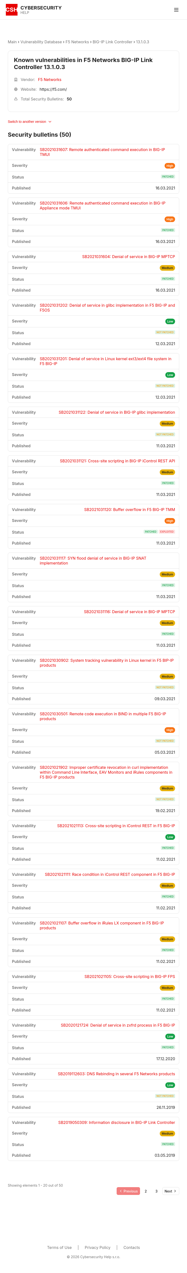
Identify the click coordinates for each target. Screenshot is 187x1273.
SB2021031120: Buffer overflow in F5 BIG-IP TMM (129, 509)
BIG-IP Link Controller (112, 41)
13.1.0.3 (142, 41)
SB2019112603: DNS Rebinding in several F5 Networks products (116, 1073)
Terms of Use (59, 1247)
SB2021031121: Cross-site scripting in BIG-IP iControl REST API (117, 460)
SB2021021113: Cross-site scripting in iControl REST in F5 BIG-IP (116, 825)
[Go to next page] (170, 1191)
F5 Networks (77, 41)
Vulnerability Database (41, 41)
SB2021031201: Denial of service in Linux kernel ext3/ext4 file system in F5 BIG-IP (105, 361)
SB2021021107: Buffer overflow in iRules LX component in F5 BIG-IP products (102, 925)
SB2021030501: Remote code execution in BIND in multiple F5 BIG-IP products (103, 716)
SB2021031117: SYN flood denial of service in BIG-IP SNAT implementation (93, 560)
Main (12, 41)
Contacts (131, 1247)
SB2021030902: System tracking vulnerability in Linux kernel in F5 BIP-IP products (107, 663)
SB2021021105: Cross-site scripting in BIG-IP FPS (129, 976)
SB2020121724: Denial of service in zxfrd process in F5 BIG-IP (118, 1025)
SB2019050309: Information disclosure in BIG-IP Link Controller (116, 1122)
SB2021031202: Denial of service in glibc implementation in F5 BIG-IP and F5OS (107, 308)
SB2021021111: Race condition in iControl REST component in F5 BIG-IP (110, 874)
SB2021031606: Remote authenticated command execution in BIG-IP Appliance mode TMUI (102, 205)
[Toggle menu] (176, 10)
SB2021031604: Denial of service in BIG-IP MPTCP (128, 256)
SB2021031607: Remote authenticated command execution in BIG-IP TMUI (102, 152)
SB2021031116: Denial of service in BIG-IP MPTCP (129, 611)
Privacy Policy (98, 1247)
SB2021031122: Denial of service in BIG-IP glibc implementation (117, 412)
